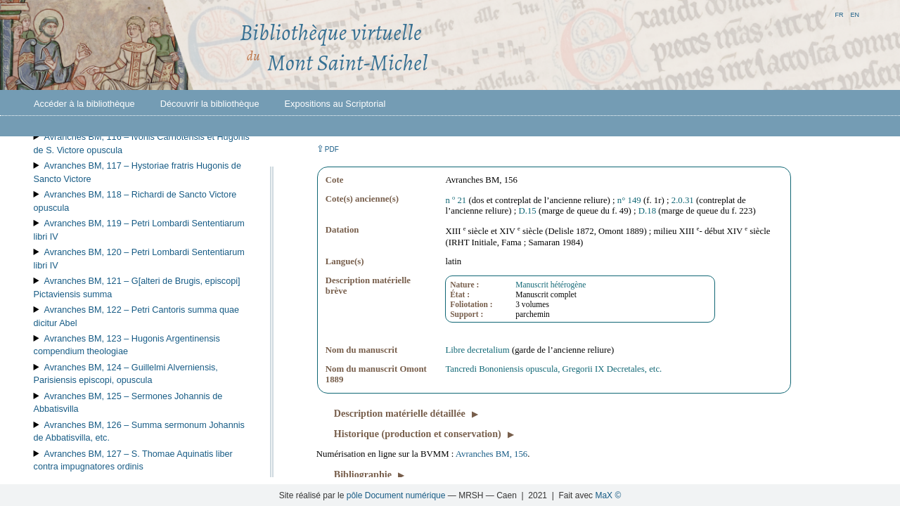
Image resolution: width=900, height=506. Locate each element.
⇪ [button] (327, 148)
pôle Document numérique (396, 495)
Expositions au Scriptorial (335, 103)
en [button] (854, 13)
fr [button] (839, 13)
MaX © (608, 495)
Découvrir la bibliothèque (209, 103)
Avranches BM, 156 (491, 454)
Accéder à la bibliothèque (84, 103)
